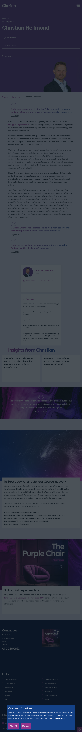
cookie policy (59, 718)
